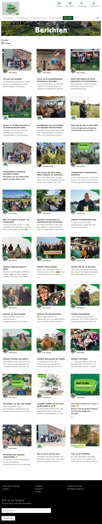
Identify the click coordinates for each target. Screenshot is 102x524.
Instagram (39, 486)
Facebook (39, 489)
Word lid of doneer (74, 486)
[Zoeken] (98, 18)
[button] (8, 18)
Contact (5, 489)
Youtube (38, 492)
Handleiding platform (75, 489)
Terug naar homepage (10, 486)
